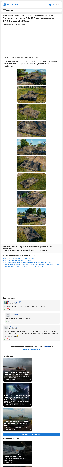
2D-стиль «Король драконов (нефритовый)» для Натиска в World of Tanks (27, 172)
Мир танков (55, 444)
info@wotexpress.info (17, 444)
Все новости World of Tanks (31, 319)
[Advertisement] (31, 41)
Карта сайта (56, 455)
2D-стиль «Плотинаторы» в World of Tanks (17, 170)
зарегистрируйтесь (31, 259)
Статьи (53, 446)
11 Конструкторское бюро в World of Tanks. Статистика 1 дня (23, 176)
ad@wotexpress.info (24, 446)
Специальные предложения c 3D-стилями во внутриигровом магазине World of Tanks (31, 174)
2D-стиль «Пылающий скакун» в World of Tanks (18, 168)
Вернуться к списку (31, 408)
